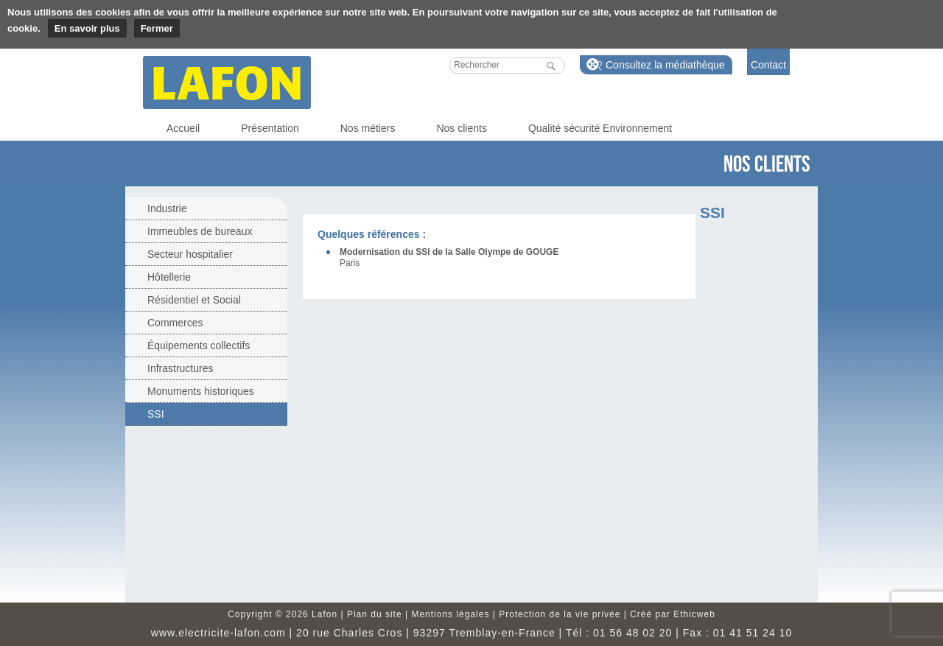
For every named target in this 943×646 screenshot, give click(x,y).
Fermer (157, 28)
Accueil (183, 128)
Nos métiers (368, 128)
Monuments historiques (200, 391)
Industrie (167, 208)
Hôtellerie (169, 277)
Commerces (175, 323)
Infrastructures (180, 368)
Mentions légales (450, 614)
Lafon (227, 82)
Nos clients (461, 128)
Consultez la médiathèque (665, 65)
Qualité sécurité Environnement (600, 128)
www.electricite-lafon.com (218, 633)
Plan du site (374, 614)
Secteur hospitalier (190, 254)
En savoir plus (87, 28)
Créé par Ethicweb (672, 614)
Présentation (270, 128)
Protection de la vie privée (559, 614)
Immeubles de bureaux (199, 231)
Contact (768, 65)
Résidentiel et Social (194, 300)
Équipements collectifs (198, 345)
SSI (155, 414)
